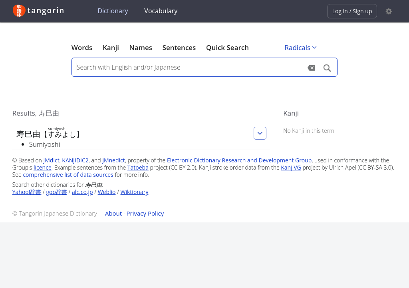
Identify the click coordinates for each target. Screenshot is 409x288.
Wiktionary (135, 192)
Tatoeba (138, 167)
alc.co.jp (82, 192)
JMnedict (113, 160)
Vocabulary (160, 10)
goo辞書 (56, 192)
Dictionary (112, 10)
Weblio (107, 192)
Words (82, 47)
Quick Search (227, 47)
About (113, 213)
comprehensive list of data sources (68, 174)
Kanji (111, 47)
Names (140, 47)
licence (43, 167)
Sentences (179, 47)
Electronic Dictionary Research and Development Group (239, 160)
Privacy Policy (145, 213)
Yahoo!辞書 (27, 192)
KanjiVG (291, 167)
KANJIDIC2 (75, 160)
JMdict (52, 160)
